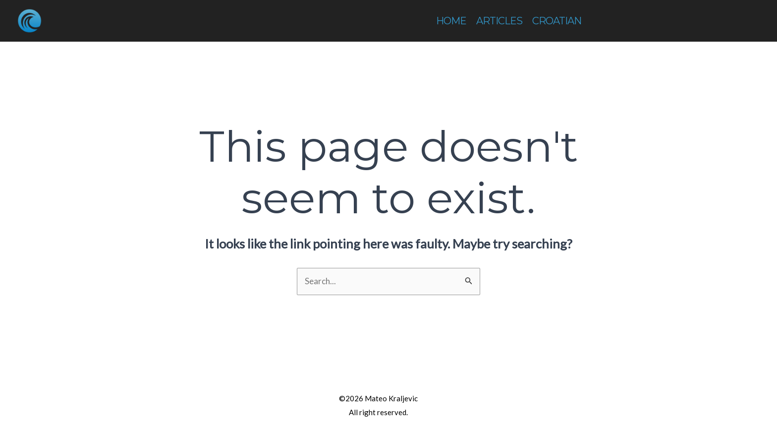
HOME (451, 21)
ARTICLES (499, 21)
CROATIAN (556, 21)
